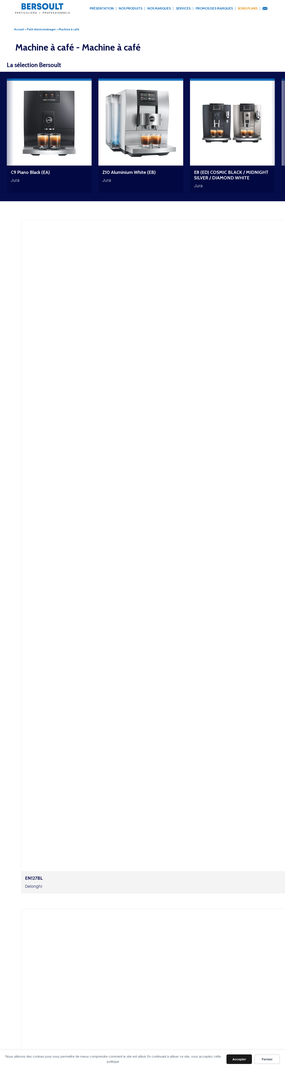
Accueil (19, 29)
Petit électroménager (41, 29)
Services (183, 8)
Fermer (267, 1059)
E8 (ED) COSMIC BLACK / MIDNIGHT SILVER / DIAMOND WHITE (231, 174)
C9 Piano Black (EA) (30, 172)
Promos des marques (214, 8)
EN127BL (34, 878)
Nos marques (159, 8)
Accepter (239, 1059)
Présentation (102, 8)
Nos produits (130, 8)
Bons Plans (247, 8)
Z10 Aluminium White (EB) (129, 172)
